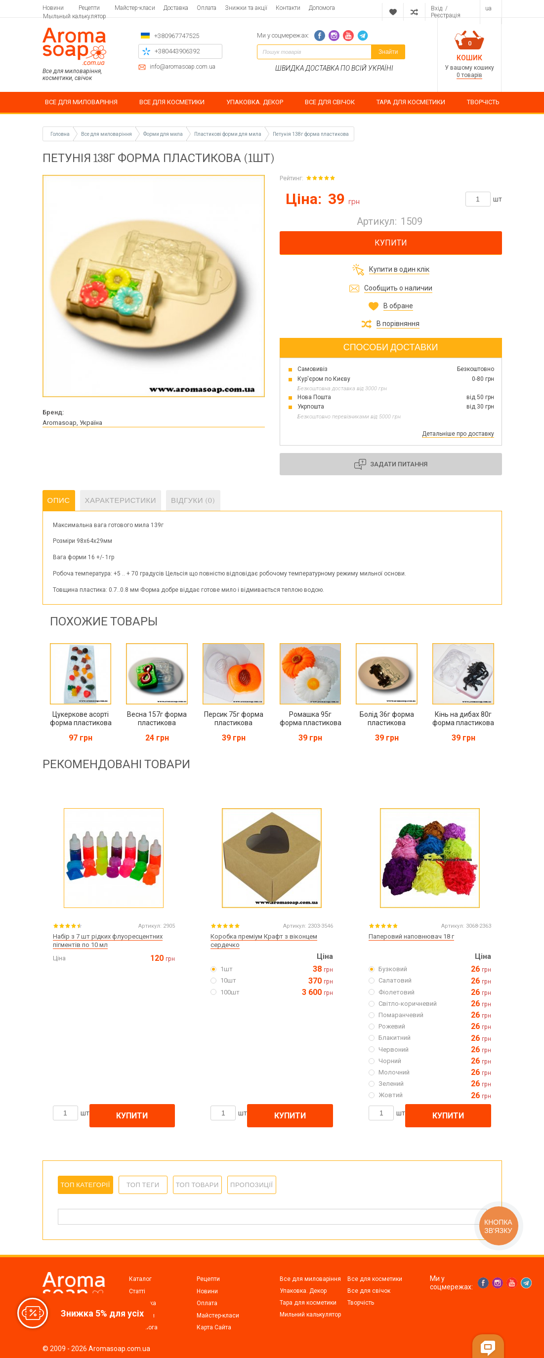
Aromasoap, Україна (72, 422)
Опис (58, 500)
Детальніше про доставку (458, 433)
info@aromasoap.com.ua (182, 67)
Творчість (360, 1302)
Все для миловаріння (310, 1279)
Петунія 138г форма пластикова (311, 134)
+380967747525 (176, 36)
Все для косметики (374, 1279)
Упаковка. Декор (303, 1290)
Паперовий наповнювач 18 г (411, 936)
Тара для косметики (308, 1302)
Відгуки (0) (193, 500)
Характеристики (121, 500)
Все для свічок (368, 1290)
